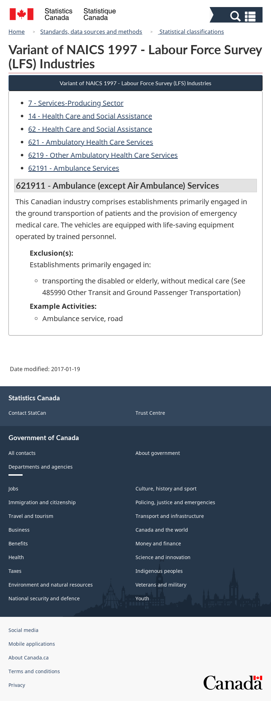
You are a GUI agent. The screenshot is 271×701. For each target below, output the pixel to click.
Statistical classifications (191, 32)
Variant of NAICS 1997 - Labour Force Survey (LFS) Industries (135, 83)
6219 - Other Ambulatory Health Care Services (103, 155)
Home (16, 32)
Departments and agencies (40, 466)
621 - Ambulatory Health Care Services (90, 142)
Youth (142, 598)
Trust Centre (150, 412)
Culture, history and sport (166, 488)
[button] (237, 16)
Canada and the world (162, 529)
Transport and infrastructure (170, 516)
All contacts (22, 453)
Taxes (15, 571)
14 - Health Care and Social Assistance (90, 116)
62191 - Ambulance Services (73, 168)
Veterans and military (161, 584)
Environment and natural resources (50, 584)
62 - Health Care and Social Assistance (90, 129)
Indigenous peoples (159, 571)
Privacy (16, 685)
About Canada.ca (28, 657)
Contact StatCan (27, 412)
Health (16, 557)
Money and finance (158, 543)
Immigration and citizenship (42, 502)
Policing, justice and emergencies (175, 502)
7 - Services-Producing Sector (76, 103)
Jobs (13, 488)
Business (19, 529)
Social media (23, 630)
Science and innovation (163, 557)
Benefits (18, 543)
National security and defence (44, 598)
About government (158, 453)
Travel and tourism (30, 516)
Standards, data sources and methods (91, 32)
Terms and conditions (34, 671)
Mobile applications (31, 643)
